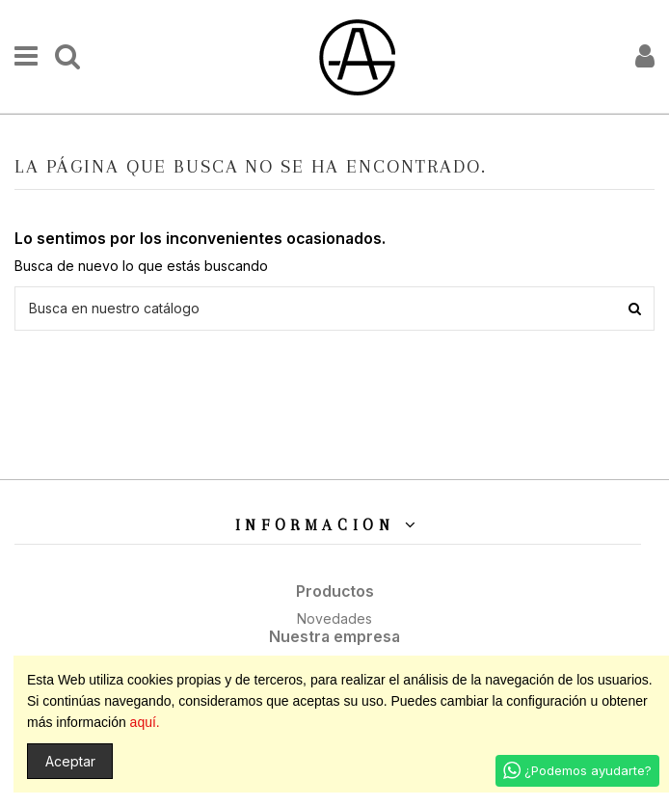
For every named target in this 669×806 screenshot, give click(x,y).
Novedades (334, 618)
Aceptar (70, 761)
